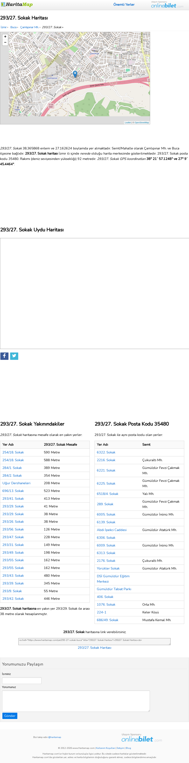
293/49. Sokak (13, 552)
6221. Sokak (106, 470)
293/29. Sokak (13, 506)
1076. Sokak (106, 604)
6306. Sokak (106, 537)
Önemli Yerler (123, 4)
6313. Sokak (106, 553)
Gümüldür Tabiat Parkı (114, 589)
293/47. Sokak (13, 537)
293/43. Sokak (13, 575)
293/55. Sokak (13, 560)
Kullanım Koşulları (105, 748)
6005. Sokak (106, 514)
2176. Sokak (106, 560)
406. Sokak (105, 597)
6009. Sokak (106, 545)
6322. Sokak (106, 452)
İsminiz (6, 674)
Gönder (9, 716)
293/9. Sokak (12, 591)
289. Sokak (105, 504)
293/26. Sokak (13, 521)
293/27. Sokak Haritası (94, 647)
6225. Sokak (106, 483)
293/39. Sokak (13, 583)
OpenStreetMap (142, 122)
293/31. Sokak (13, 545)
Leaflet (128, 122)
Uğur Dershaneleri (16, 483)
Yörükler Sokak (108, 568)
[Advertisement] (170, 87)
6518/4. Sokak (107, 494)
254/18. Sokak (13, 452)
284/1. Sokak (12, 468)
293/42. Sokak (13, 598)
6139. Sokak (106, 522)
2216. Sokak (106, 460)
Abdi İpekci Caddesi (112, 530)
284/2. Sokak (12, 475)
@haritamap (54, 737)
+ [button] (5, 37)
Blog (128, 748)
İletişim (120, 748)
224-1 (101, 612)
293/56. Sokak (13, 529)
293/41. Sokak (13, 498)
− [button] (5, 43)
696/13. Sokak (13, 491)
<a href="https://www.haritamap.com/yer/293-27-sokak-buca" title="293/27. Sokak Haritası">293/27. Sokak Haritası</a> (94, 641)
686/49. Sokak (107, 620)
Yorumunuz (9, 687)
